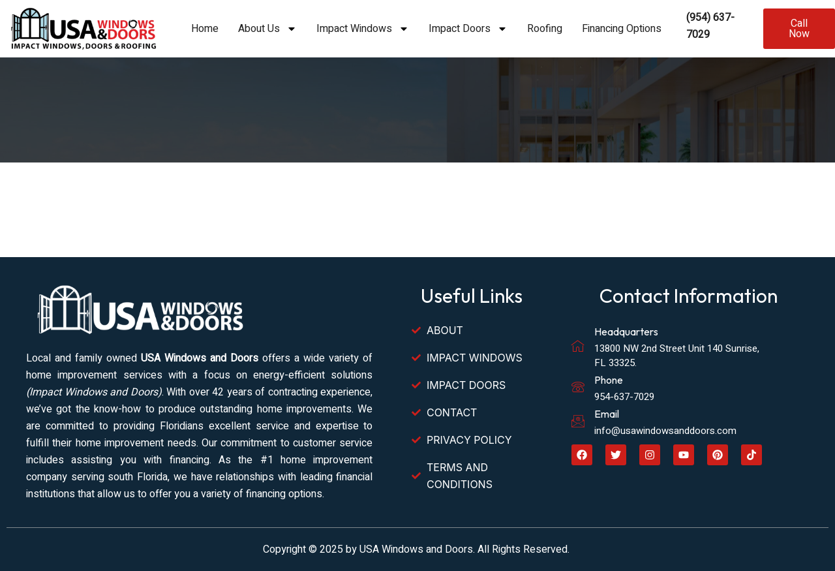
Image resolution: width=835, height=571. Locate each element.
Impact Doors (468, 28)
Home (205, 29)
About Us (267, 28)
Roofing (544, 29)
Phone (608, 379)
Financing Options (621, 29)
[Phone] (577, 387)
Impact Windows (362, 28)
